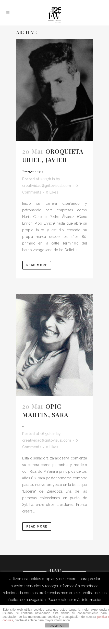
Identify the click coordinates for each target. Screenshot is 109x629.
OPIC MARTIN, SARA (45, 415)
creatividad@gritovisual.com (46, 186)
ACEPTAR (57, 625)
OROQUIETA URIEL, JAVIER (52, 160)
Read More (36, 265)
